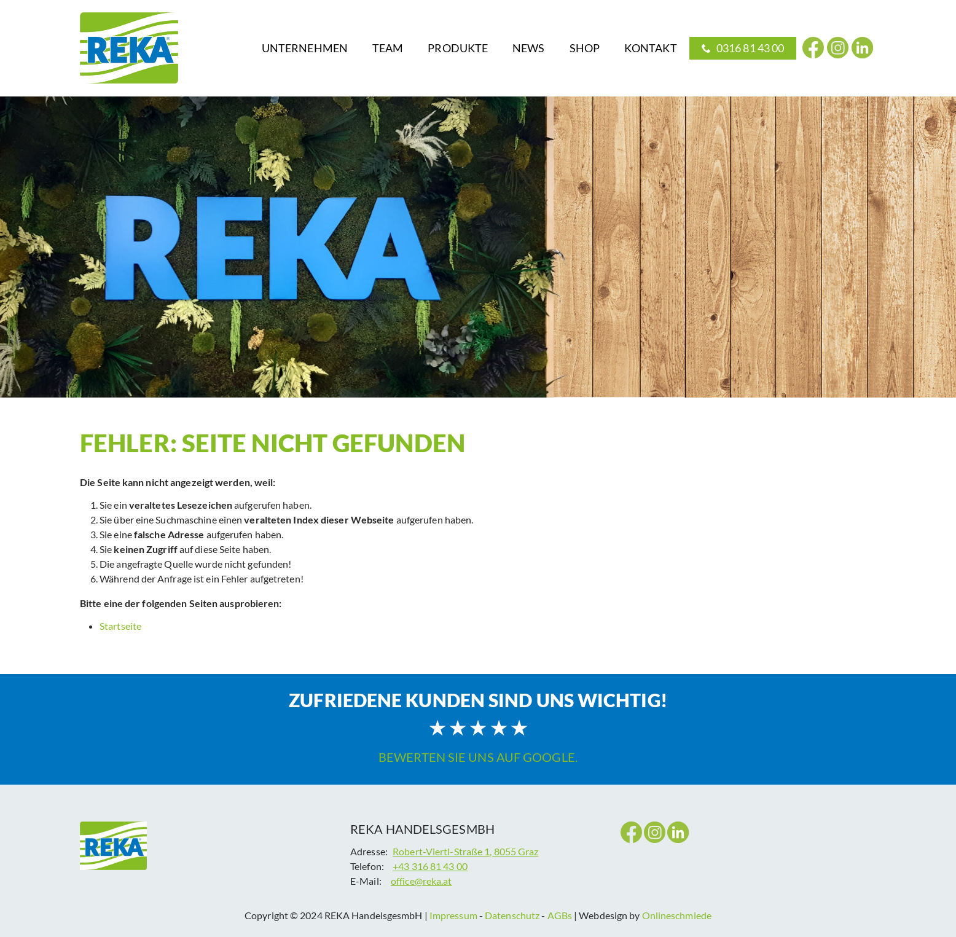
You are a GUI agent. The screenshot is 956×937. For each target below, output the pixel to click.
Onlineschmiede (676, 915)
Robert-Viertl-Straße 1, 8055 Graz (465, 851)
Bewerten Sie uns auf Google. (478, 757)
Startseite (120, 626)
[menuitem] (304, 48)
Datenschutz (512, 915)
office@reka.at (421, 881)
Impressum (454, 915)
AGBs (559, 915)
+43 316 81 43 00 (430, 866)
